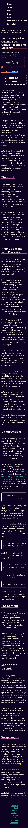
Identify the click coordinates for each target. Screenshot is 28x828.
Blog (9, 14)
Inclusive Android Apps (17, 21)
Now (9, 11)
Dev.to (15, 818)
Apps (9, 17)
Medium (14, 820)
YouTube (14, 813)
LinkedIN (14, 806)
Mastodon (14, 823)
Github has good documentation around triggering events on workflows (13, 479)
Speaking (11, 7)
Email (16, 808)
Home (9, 4)
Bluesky (15, 810)
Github (15, 815)
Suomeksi (11, 24)
